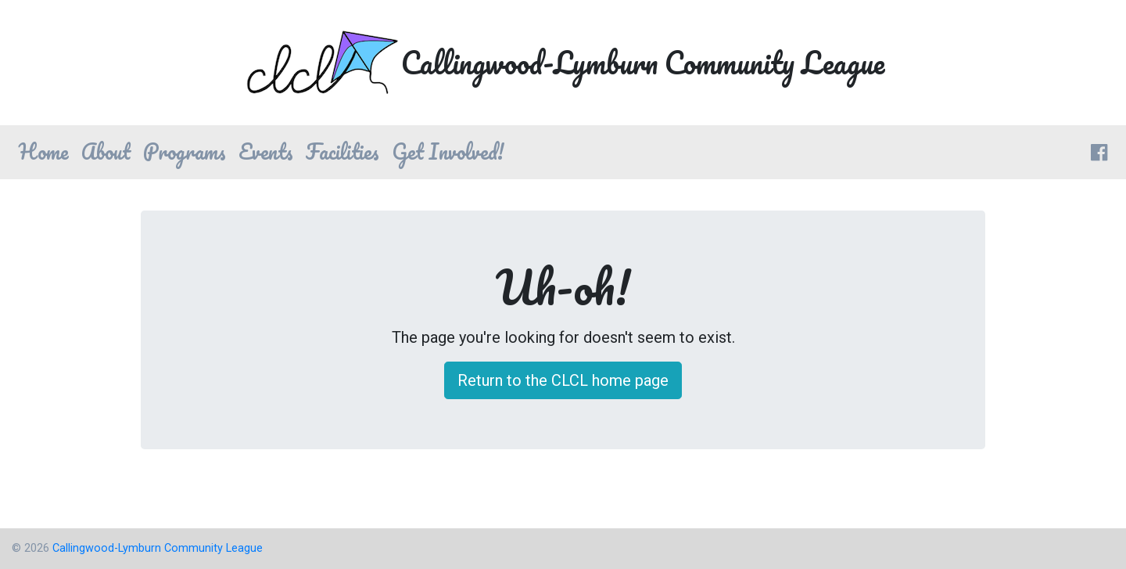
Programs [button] (184, 151)
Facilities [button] (342, 151)
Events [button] (265, 151)
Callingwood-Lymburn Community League (157, 548)
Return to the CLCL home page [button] (563, 380)
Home (44, 151)
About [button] (106, 151)
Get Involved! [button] (448, 151)
